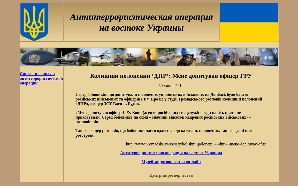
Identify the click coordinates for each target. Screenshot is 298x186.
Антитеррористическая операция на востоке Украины (171, 153)
